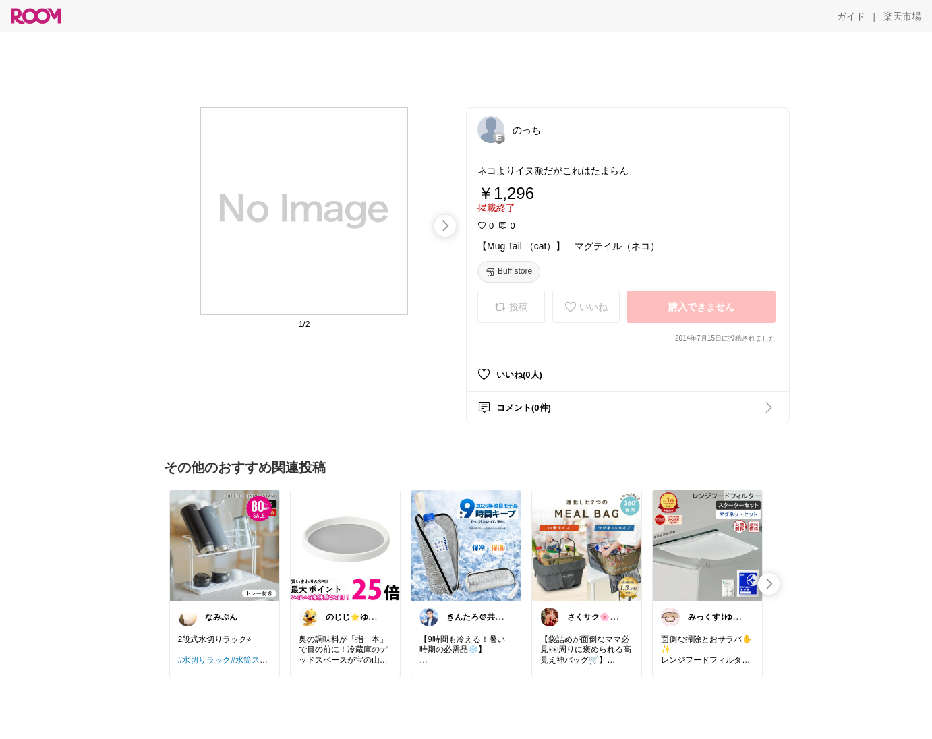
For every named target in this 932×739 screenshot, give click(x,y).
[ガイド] (851, 16)
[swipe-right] (445, 226)
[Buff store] (508, 272)
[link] (224, 544)
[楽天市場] (902, 16)
